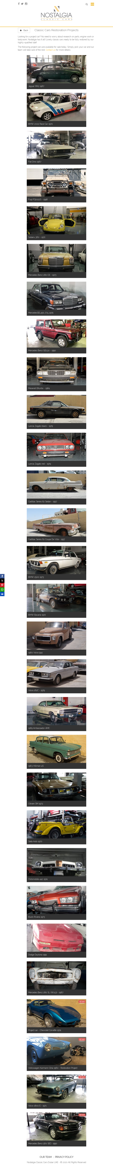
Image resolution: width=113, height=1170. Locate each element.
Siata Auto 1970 (35, 841)
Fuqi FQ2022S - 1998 (38, 199)
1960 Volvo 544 (35, 652)
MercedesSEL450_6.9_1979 (40, 313)
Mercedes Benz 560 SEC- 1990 (42, 1143)
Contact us (50, 50)
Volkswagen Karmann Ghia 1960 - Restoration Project (52, 1068)
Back (24, 30)
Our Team (46, 1157)
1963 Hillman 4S (36, 766)
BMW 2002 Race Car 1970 (40, 124)
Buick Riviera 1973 (36, 917)
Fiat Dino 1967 (34, 162)
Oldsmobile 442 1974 (38, 879)
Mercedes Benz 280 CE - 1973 (42, 275)
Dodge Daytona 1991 (37, 955)
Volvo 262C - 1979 (36, 690)
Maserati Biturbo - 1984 (39, 388)
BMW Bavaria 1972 (37, 615)
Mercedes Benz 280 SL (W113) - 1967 (45, 992)
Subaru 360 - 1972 (36, 237)
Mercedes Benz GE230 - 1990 (42, 350)
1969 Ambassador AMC (39, 728)
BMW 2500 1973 (36, 577)
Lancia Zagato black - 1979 (40, 426)
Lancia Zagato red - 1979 (39, 464)
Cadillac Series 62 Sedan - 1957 (42, 501)
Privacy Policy (64, 1157)
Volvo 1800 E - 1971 (37, 1106)
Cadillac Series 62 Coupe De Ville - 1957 (46, 539)
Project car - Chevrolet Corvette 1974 (44, 1030)
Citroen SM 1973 (35, 803)
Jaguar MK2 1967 (36, 86)
